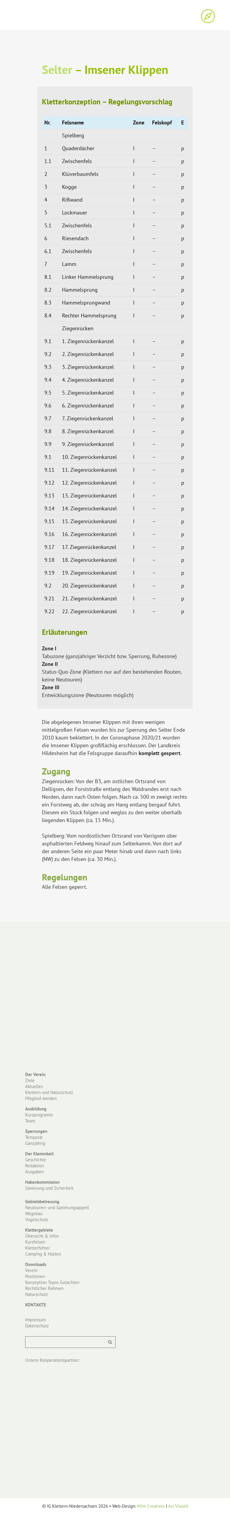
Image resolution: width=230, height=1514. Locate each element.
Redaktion (34, 1165)
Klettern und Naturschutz (49, 1092)
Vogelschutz (36, 1219)
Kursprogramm (39, 1115)
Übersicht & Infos (42, 1236)
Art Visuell (178, 1506)
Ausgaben (34, 1171)
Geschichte (35, 1159)
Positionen (35, 1276)
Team (30, 1121)
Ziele (30, 1080)
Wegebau (34, 1213)
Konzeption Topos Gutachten (52, 1282)
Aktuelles (34, 1086)
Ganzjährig (35, 1143)
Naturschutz (36, 1294)
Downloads (35, 1264)
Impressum (35, 1320)
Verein (31, 1270)
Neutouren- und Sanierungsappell (57, 1207)
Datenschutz (37, 1326)
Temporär (34, 1137)
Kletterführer (37, 1248)
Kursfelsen (35, 1242)
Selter (57, 69)
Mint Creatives (151, 1506)
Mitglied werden (41, 1098)
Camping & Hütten (43, 1254)
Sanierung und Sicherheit (49, 1188)
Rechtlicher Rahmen (44, 1288)
